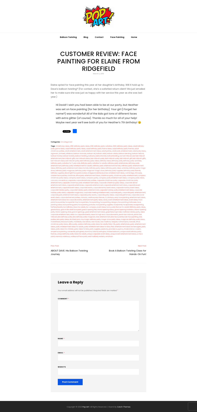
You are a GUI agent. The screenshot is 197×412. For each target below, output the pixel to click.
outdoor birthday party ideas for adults (93, 224)
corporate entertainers (75, 185)
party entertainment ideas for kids (97, 227)
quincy (120, 229)
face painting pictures (86, 205)
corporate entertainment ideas (115, 185)
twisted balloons (113, 231)
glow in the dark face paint (71, 209)
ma (82, 219)
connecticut (62, 180)
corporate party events (88, 195)
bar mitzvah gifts (68, 158)
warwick (58, 236)
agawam (54, 153)
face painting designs (108, 202)
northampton (123, 222)
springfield (80, 231)
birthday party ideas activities (117, 168)
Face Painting (117, 37)
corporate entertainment (94, 185)
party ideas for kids (81, 229)
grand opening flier (89, 209)
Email (61, 353)
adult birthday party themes (123, 148)
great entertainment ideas (95, 212)
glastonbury (55, 209)
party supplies (95, 229)
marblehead (55, 222)
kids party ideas (63, 219)
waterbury (66, 236)
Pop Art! (86, 407)
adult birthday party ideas (75, 148)
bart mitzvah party (112, 158)
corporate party (116, 192)
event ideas (133, 200)
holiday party (135, 212)
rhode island (129, 229)
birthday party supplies (114, 170)
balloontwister (101, 156)
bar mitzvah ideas (83, 158)
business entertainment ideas (113, 173)
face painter (60, 202)
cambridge (129, 173)
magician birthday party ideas (133, 219)
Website (62, 367)
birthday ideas (105, 161)
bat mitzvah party (72, 161)
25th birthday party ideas (80, 146)
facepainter (118, 205)
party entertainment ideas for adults (70, 227)
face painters (83, 202)
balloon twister (56, 156)
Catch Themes (123, 407)
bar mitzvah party (97, 158)
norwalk (132, 222)
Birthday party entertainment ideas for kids (72, 168)
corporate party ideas (105, 195)
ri (134, 229)
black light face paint (73, 173)
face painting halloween (127, 202)
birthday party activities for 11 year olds (65, 163)
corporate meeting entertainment (96, 192)
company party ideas (135, 178)
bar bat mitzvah (126, 156)
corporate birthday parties (86, 180)
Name (61, 339)
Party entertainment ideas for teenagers (126, 227)
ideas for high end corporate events (104, 214)
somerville (71, 231)
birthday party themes (132, 170)
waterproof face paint (79, 236)
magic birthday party (92, 219)
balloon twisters (69, 156)
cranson (84, 197)
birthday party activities (132, 161)
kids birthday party (65, 217)
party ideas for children (65, 229)
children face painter (59, 175)
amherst (62, 153)
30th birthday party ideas (122, 146)
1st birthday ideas (62, 146)
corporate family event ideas (104, 187)
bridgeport (92, 173)
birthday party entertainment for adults (77, 166)
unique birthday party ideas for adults (71, 234)
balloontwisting (113, 156)
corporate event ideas (70, 187)
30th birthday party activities (101, 146)
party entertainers (123, 224)
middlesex (78, 222)
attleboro (69, 153)
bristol (98, 173)
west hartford (93, 236)
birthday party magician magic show (90, 170)
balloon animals (79, 153)
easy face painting (121, 197)
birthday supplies (57, 173)
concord (54, 180)
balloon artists (112, 153)
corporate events (86, 187)
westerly (102, 236)
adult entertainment (72, 151)
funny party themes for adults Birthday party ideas (126, 207)
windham (109, 236)
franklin (60, 207)
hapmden (118, 212)
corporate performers (123, 195)
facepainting (139, 205)
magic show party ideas (110, 219)
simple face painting (59, 231)
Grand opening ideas (105, 209)
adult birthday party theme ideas (99, 148)
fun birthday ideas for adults (74, 207)
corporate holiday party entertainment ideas (117, 190)
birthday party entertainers (118, 163)
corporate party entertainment (133, 192)
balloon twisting (81, 156)
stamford (88, 231)
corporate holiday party (60, 190)
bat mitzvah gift (126, 158)
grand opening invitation (124, 209)
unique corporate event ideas (98, 234)
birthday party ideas (97, 168)
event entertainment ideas (118, 200)
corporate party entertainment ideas (65, 195)
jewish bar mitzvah (126, 214)
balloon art (91, 153)
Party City (112, 224)
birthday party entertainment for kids (107, 166)
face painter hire (71, 202)
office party (72, 224)
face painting (94, 202)
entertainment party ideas (93, 200)
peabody (104, 229)
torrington (102, 231)
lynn (78, 219)
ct (106, 197)
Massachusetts (67, 222)
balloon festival (138, 153)
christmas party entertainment (125, 175)
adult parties (106, 151)
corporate (72, 180)
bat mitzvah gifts (139, 158)
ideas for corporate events (80, 214)
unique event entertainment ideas (123, 234)
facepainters (128, 205)
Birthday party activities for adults (94, 163)
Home (134, 37)
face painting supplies (104, 205)
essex (105, 200)
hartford (126, 212)
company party (92, 178)
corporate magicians (74, 192)
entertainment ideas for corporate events (66, 200)
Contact (99, 37)
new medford (105, 222)
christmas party (107, 175)
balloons (91, 156)
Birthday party (117, 161)
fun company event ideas (96, 207)
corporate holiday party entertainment (84, 190)
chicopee (138, 173)
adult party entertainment (122, 151)
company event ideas (76, 178)
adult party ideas (139, 151)
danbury (110, 197)
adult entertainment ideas (91, 151)
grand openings (78, 212)
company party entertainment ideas (113, 178)
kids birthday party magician (84, 217)
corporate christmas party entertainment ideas (80, 183)
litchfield (73, 219)
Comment (63, 299)
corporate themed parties (70, 197)
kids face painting (131, 217)
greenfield (110, 212)
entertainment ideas (137, 197)
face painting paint (70, 205)
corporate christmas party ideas (111, 183)
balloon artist (101, 153)
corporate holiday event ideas (127, 187)
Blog (86, 37)
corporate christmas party (107, 180)
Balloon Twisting (68, 37)
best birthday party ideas (89, 161)
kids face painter (117, 217)
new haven (95, 222)
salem (138, 229)
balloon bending (124, 153)
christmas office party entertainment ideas (83, 175)
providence (113, 229)
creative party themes (96, 197)
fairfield (54, 207)
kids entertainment (103, 217)
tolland (95, 231)
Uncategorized (66, 142)
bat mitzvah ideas (58, 161)
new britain (86, 222)
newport (114, 222)
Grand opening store (63, 212)
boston (84, 173)
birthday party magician (65, 170)
